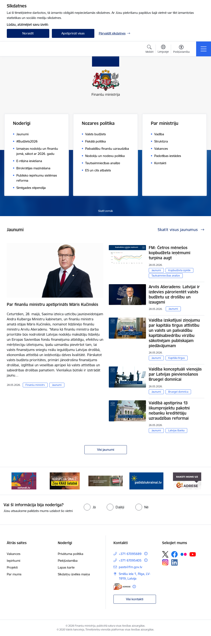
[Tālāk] (197, 481)
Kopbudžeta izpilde (179, 270)
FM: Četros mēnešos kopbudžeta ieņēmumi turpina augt (169, 252)
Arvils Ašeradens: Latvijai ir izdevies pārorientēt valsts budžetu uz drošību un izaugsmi (174, 294)
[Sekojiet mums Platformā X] (165, 554)
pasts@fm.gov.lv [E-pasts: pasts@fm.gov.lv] (130, 567)
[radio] (90, 507)
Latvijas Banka (176, 430)
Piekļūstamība (68, 561)
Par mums (14, 574)
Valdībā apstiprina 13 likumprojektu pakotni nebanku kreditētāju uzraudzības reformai (169, 410)
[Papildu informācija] (145, 553)
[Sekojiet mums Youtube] (193, 554)
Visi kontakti (134, 599)
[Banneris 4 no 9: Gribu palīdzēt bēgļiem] (146, 481)
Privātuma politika (70, 554)
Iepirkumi (13, 561)
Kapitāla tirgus (176, 357)
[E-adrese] (121, 586)
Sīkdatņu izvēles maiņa (74, 574)
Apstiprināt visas (73, 33)
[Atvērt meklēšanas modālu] (149, 49)
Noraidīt (28, 33)
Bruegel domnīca (178, 391)
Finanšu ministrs (35, 384)
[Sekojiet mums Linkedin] (174, 562)
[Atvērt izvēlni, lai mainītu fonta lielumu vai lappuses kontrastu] (181, 49)
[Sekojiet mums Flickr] (183, 554)
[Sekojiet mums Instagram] (165, 562)
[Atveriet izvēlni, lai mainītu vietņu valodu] (163, 49)
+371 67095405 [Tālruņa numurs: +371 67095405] (130, 560)
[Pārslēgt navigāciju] (203, 48)
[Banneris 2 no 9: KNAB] (65, 481)
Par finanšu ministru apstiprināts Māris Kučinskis (52, 304)
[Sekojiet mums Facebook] (174, 554)
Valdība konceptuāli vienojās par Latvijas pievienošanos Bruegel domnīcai (175, 374)
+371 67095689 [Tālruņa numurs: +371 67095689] (130, 554)
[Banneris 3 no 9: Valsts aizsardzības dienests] (105, 481)
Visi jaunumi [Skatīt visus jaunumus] (105, 450)
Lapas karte (66, 567)
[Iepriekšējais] (14, 481)
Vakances (13, 554)
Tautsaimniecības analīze (166, 275)
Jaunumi (57, 384)
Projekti (12, 567)
